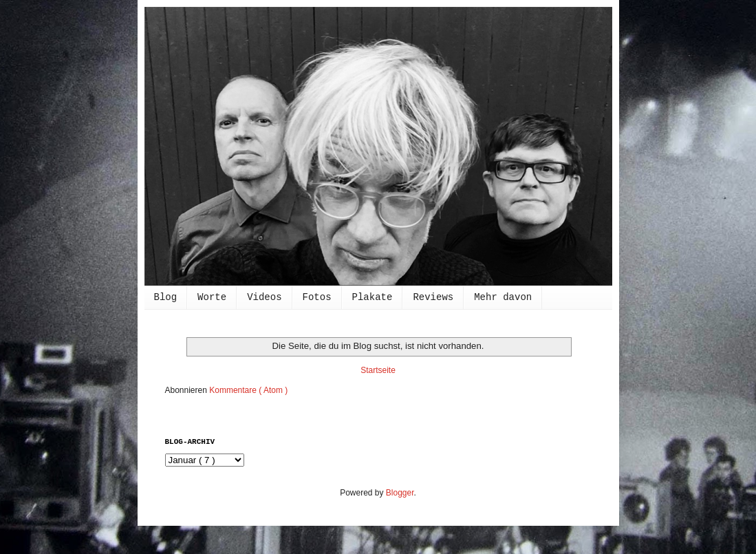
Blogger (400, 493)
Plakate (372, 297)
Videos (264, 297)
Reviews (433, 297)
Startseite (378, 370)
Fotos (317, 297)
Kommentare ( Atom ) (248, 390)
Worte (211, 297)
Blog (165, 297)
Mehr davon (503, 297)
